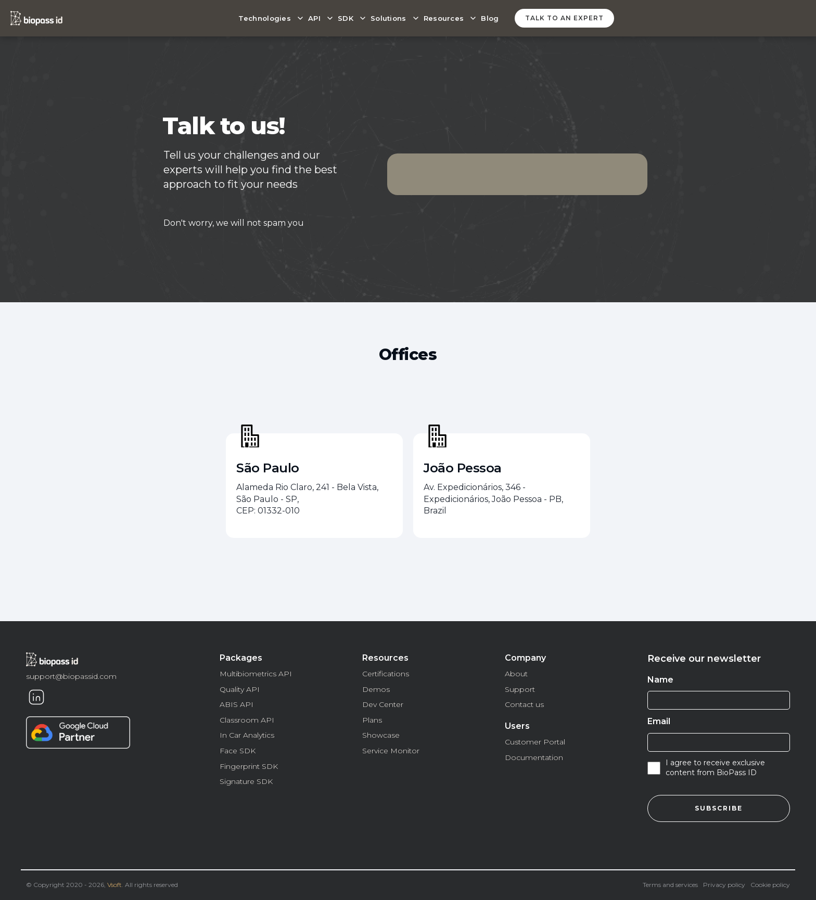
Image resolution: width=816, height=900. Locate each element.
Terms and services (670, 885)
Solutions (388, 18)
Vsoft (114, 885)
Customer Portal (535, 742)
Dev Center (382, 704)
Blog (490, 18)
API (314, 18)
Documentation (534, 757)
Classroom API (247, 720)
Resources (444, 18)
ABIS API (236, 704)
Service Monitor (390, 750)
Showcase (381, 735)
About (516, 673)
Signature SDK (246, 781)
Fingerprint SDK (249, 766)
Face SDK (238, 750)
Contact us (524, 704)
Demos (376, 689)
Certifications (385, 673)
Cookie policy (770, 885)
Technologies (264, 18)
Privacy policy (724, 885)
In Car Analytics (247, 735)
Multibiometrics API (256, 673)
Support (520, 689)
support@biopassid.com (71, 676)
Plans (372, 720)
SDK (345, 18)
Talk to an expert (564, 18)
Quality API (240, 689)
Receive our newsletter (704, 658)
